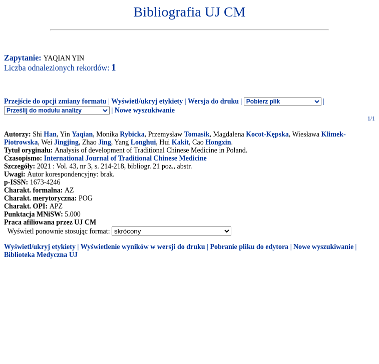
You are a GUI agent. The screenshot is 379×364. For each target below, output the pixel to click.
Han (50, 134)
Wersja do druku (213, 101)
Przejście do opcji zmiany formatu (55, 101)
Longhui (143, 142)
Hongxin (218, 142)
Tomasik (197, 134)
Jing (104, 142)
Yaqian (82, 134)
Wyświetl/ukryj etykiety (147, 101)
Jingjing (66, 142)
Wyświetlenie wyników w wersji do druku (143, 246)
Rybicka (132, 134)
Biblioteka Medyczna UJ (41, 254)
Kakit (180, 142)
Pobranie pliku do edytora (249, 246)
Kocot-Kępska (267, 134)
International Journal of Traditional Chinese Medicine (125, 158)
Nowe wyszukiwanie (145, 110)
